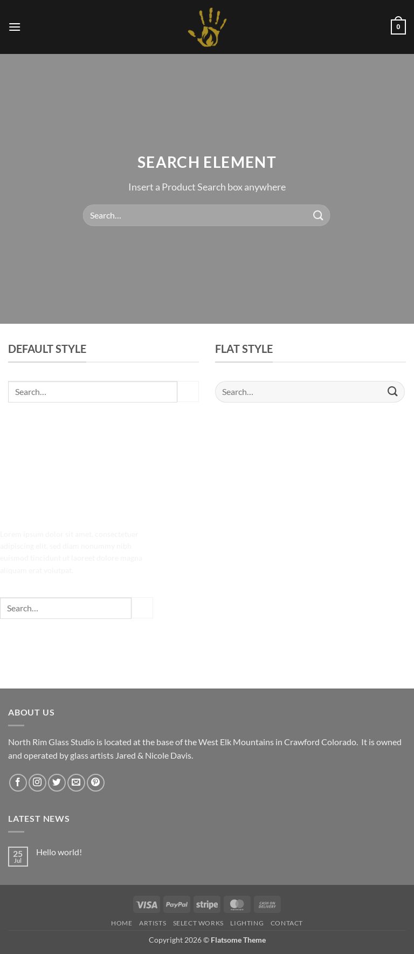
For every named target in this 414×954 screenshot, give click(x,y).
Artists (152, 923)
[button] (14, 26)
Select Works (198, 923)
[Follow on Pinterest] (96, 783)
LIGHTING (247, 923)
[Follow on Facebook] (18, 783)
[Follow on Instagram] (37, 783)
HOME (121, 923)
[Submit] (318, 215)
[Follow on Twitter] (57, 783)
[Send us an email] (76, 783)
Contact (287, 923)
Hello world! (59, 852)
